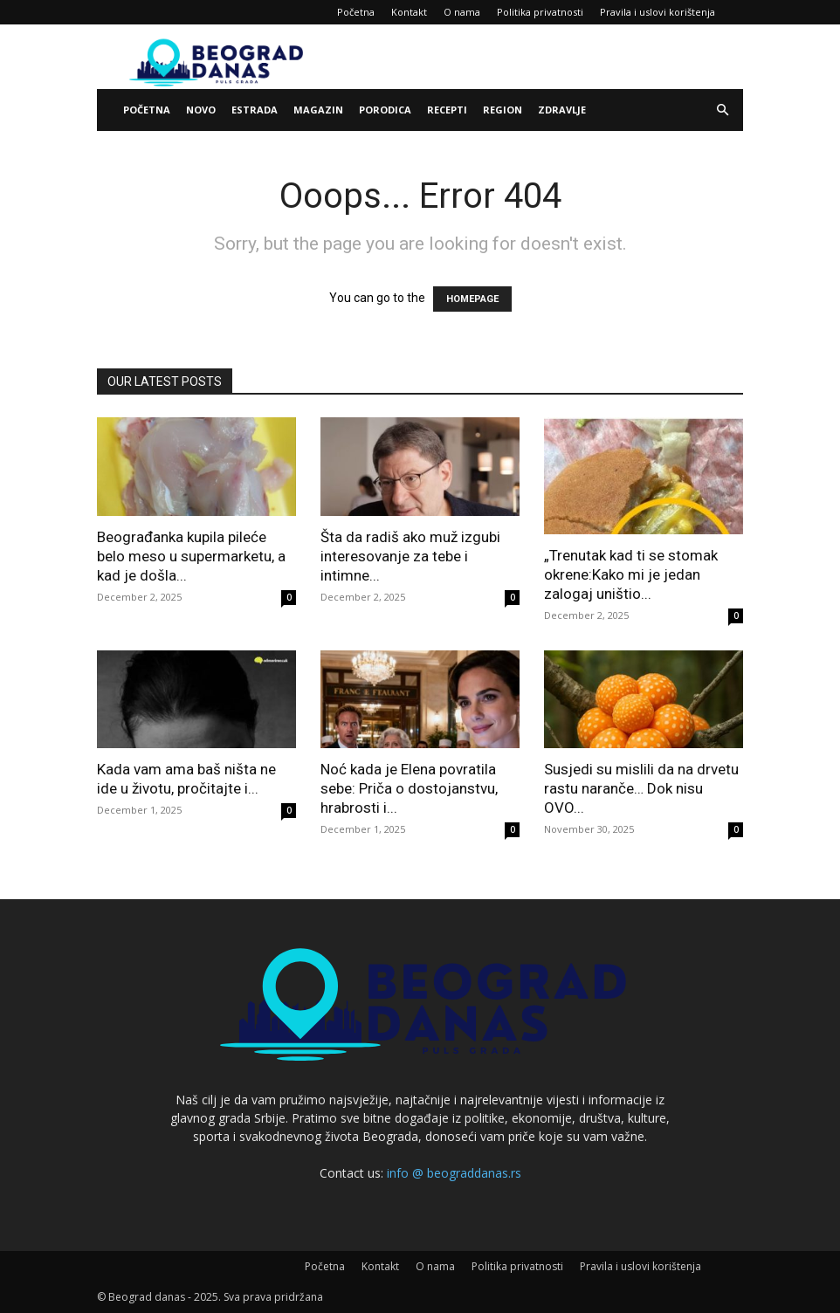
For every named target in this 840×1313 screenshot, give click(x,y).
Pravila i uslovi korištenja (657, 11)
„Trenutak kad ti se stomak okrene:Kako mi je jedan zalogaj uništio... (631, 574)
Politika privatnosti (540, 11)
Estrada (254, 109)
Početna (356, 11)
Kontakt (409, 11)
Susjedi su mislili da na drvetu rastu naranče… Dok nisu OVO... (641, 788)
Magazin (318, 109)
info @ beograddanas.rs (454, 1173)
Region (502, 109)
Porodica (385, 109)
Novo (201, 109)
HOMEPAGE (472, 299)
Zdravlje (562, 109)
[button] (722, 110)
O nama (462, 11)
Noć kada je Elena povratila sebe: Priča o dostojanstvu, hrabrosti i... (409, 788)
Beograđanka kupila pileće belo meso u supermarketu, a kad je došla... (191, 556)
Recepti (447, 109)
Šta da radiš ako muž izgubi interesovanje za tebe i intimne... (410, 556)
